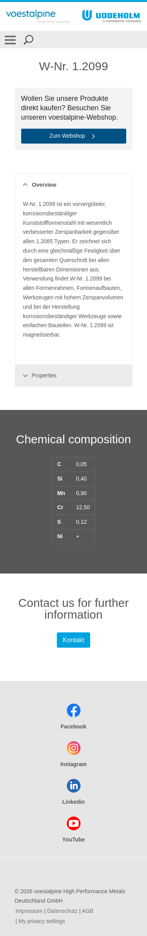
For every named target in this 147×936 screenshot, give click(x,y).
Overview (38, 184)
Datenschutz (62, 911)
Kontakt (73, 640)
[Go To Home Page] (38, 16)
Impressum (29, 911)
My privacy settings (41, 921)
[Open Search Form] (28, 39)
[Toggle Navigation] (10, 39)
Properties (38, 375)
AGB (88, 911)
